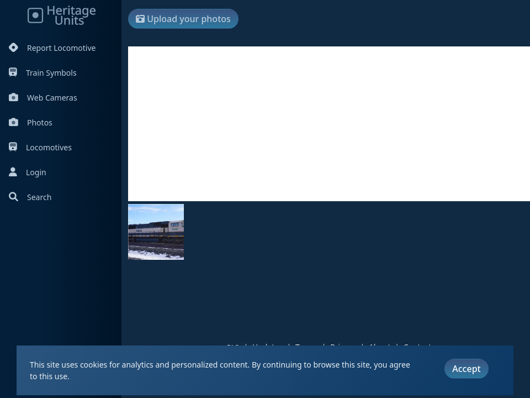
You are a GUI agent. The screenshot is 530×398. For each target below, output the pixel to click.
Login (27, 172)
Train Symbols (43, 72)
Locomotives (40, 147)
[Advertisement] (329, 123)
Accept (466, 369)
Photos (30, 122)
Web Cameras (43, 97)
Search (30, 197)
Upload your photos (183, 19)
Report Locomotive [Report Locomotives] (52, 48)
